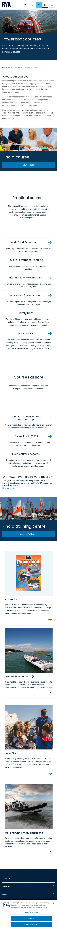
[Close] (53, 903)
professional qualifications (19, 105)
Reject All (31, 918)
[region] (28, 913)
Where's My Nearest (28, 534)
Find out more (8, 488)
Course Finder (28, 165)
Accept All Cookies (31, 924)
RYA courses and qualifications (12, 68)
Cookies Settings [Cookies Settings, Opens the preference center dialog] (31, 912)
